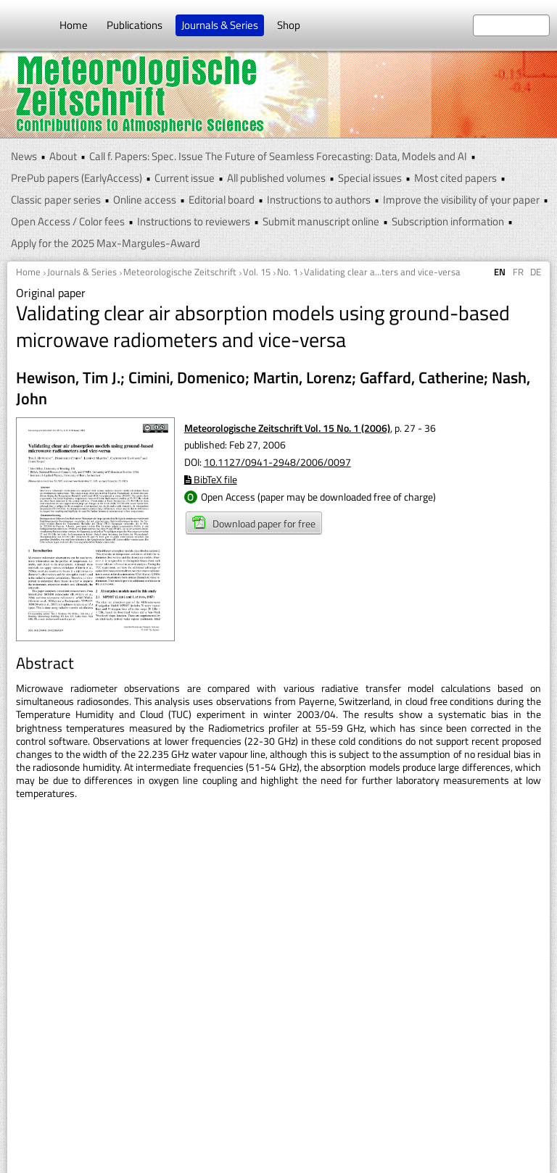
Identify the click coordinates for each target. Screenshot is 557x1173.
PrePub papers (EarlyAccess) (76, 178)
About (63, 156)
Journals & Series (219, 25)
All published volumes (276, 178)
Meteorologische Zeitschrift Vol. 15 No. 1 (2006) (287, 427)
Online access (144, 199)
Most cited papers (455, 178)
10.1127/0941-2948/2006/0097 (277, 461)
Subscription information (448, 221)
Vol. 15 (257, 271)
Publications (134, 25)
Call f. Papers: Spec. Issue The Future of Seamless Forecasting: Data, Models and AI (278, 156)
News (24, 156)
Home (73, 25)
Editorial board (222, 199)
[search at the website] (511, 25)
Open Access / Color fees (68, 221)
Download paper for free (253, 523)
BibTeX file (210, 479)
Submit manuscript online (321, 221)
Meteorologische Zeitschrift (179, 271)
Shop (288, 25)
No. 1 (287, 271)
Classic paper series (56, 199)
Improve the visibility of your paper (461, 199)
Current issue (184, 178)
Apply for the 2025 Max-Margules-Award (105, 243)
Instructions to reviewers (193, 221)
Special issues (370, 178)
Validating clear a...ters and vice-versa (382, 271)
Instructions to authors (319, 199)
